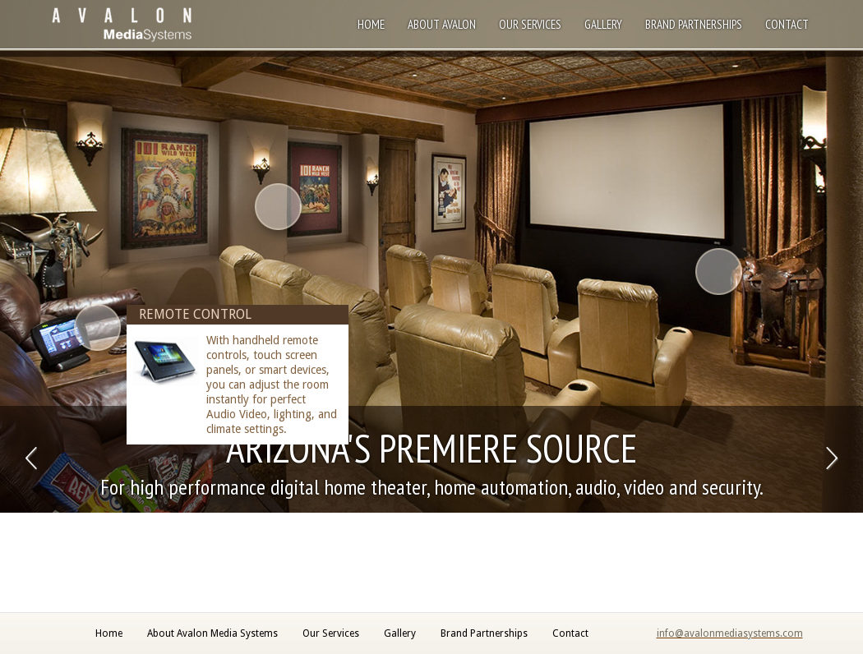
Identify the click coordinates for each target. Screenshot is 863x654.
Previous (31, 459)
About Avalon (442, 24)
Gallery (603, 24)
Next (832, 459)
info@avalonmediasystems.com (730, 633)
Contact (787, 24)
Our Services (530, 24)
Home (371, 24)
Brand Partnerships (693, 24)
